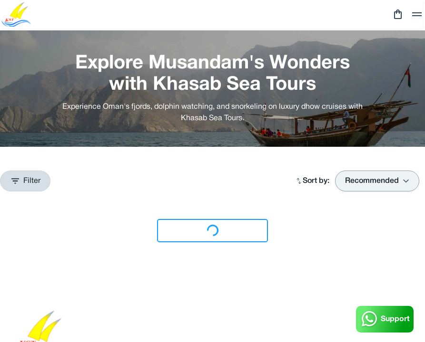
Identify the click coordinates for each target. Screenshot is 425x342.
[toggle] (417, 14)
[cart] (398, 14)
